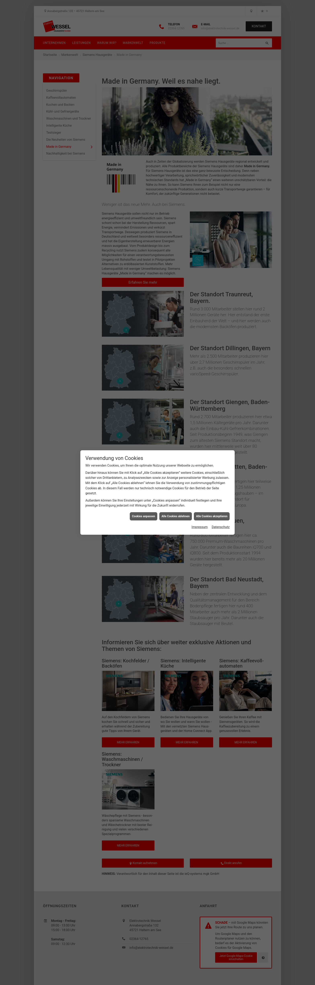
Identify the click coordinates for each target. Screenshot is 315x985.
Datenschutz (221, 527)
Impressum (199, 527)
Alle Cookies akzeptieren (211, 516)
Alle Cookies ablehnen (176, 516)
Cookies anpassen (143, 516)
